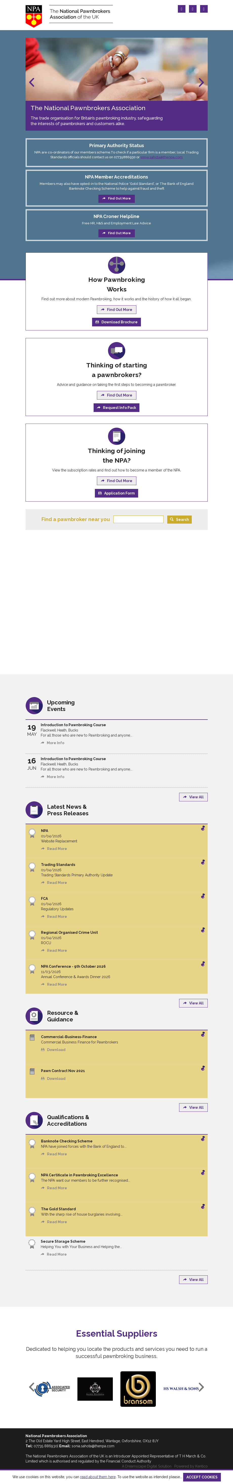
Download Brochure (116, 322)
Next (201, 82)
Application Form (116, 493)
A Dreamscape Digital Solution (147, 1466)
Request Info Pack (116, 408)
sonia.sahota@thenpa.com (161, 157)
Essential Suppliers (116, 1333)
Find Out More (116, 198)
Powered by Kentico (191, 1466)
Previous (31, 82)
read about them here (98, 1477)
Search (179, 520)
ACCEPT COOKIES (202, 1477)
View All (193, 797)
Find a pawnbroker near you (75, 519)
